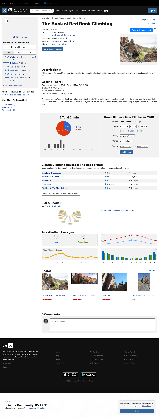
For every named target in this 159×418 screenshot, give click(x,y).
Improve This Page (149, 20)
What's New (81, 10)
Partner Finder (62, 361)
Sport (131, 130)
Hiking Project (130, 350)
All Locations (46, 18)
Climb (4, 3)
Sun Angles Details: (70, 214)
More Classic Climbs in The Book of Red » (60, 192)
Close (137, 411)
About (58, 350)
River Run (14, 74)
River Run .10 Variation (19, 78)
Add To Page (152, 23)
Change (137, 120)
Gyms (71, 10)
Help (58, 354)
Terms (85, 379)
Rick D (53, 41)
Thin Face (14, 63)
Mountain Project (97, 358)
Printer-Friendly (8, 104)
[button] (122, 48)
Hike (19, 3)
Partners (91, 10)
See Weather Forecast (52, 49)
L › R (9, 52)
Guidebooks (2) (8, 110)
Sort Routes (18, 85)
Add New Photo (150, 269)
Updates (71, 41)
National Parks (130, 361)
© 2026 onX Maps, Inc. (73, 379)
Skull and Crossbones (19, 70)
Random (25, 95)
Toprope (141, 130)
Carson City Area (79, 18)
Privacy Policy (146, 406)
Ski (36, 3)
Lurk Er (54, 44)
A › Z (30, 52)
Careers (6, 366)
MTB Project (95, 361)
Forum (99, 10)
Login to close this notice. (35, 408)
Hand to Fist (15, 67)
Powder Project (130, 358)
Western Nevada (65, 18)
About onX (7, 362)
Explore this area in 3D (141, 29)
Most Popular (7, 95)
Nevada (55, 18)
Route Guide (61, 10)
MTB (11, 3)
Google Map (55, 35)
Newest (17, 95)
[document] (137, 407)
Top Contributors (97, 354)
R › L (19, 52)
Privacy (91, 379)
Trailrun (28, 3)
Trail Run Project (131, 354)
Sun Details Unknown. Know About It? (117, 209)
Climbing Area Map (20, 37)
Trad (122, 130)
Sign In (152, 10)
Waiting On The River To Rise (22, 57)
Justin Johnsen (62, 44)
